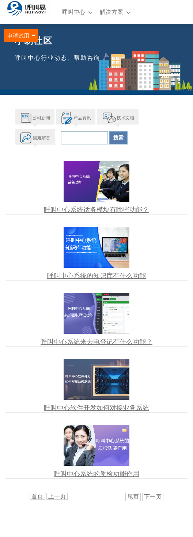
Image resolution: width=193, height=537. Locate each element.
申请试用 (18, 35)
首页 (37, 496)
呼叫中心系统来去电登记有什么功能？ (96, 341)
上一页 (57, 496)
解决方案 (111, 12)
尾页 (133, 497)
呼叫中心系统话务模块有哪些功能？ (96, 209)
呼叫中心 (73, 12)
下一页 (153, 497)
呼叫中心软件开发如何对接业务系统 (96, 408)
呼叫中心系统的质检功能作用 (96, 474)
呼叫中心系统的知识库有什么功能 (96, 275)
